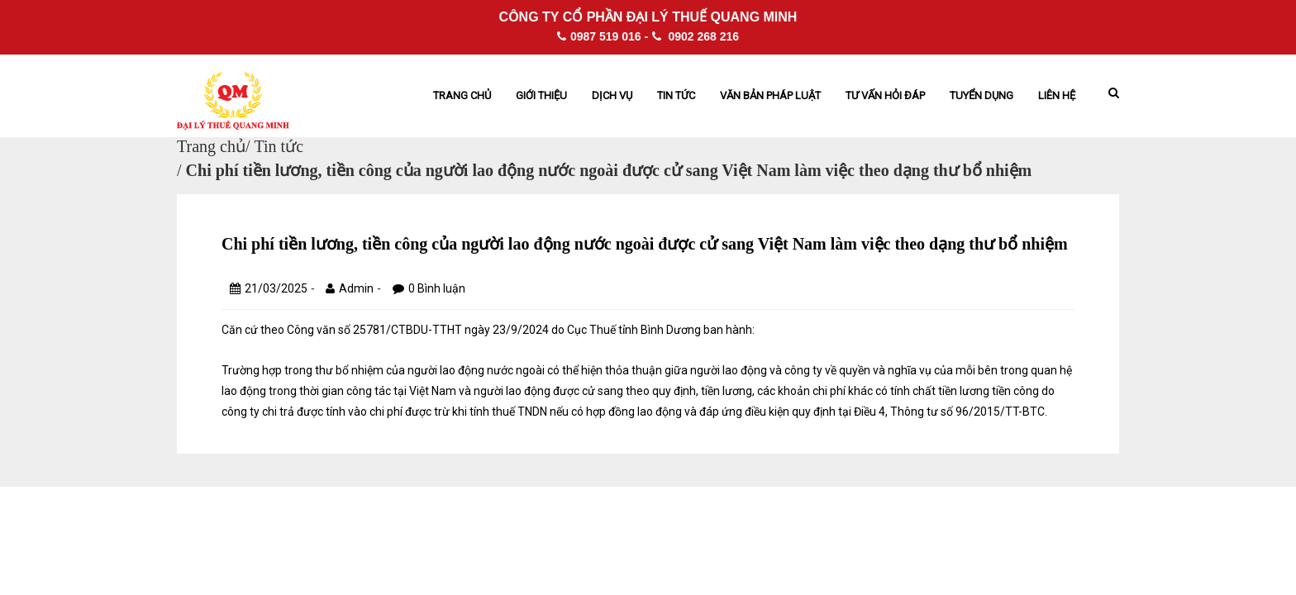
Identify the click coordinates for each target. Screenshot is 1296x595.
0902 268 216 (696, 36)
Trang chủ (462, 95)
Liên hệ (1056, 95)
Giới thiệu (541, 95)
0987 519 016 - (602, 36)
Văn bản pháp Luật (770, 95)
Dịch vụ (612, 95)
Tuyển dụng (981, 95)
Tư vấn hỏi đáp (885, 95)
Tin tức (676, 95)
